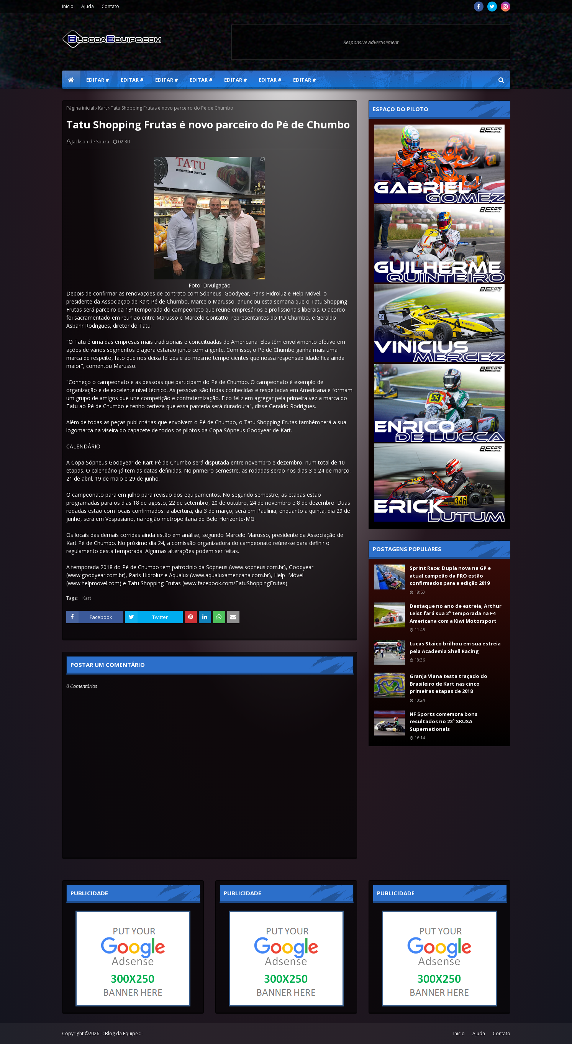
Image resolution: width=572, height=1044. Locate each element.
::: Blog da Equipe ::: (121, 1033)
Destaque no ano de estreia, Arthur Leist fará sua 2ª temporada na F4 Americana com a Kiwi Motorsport (456, 613)
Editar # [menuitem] (97, 79)
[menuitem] (71, 80)
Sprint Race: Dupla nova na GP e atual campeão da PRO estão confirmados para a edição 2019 (450, 575)
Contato (110, 6)
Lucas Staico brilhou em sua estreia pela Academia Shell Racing (455, 647)
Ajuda (87, 6)
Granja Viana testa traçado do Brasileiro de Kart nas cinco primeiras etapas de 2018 (448, 683)
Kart (102, 108)
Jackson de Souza (90, 141)
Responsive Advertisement (370, 42)
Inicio (68, 6)
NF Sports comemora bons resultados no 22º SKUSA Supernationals (443, 721)
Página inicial (80, 108)
